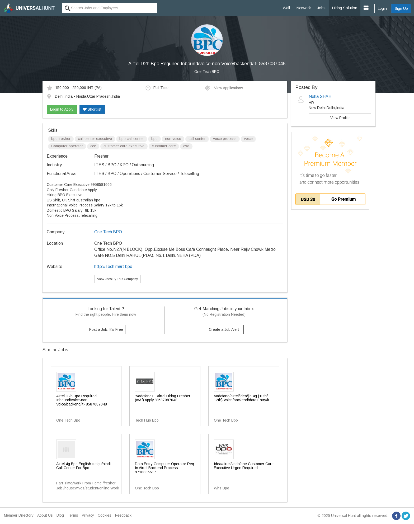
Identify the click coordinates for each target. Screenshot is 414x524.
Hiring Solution (344, 8)
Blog (60, 515)
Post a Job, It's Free (106, 329)
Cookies (104, 515)
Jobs (321, 8)
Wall (286, 8)
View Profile (340, 118)
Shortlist (92, 109)
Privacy (88, 515)
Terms (73, 515)
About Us (45, 515)
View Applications (223, 88)
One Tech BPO (206, 71)
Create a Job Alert (224, 329)
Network (303, 8)
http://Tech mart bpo (113, 266)
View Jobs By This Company (117, 279)
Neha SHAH (320, 96)
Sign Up (401, 8)
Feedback (123, 515)
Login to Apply (61, 109)
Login (382, 8)
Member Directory (19, 515)
